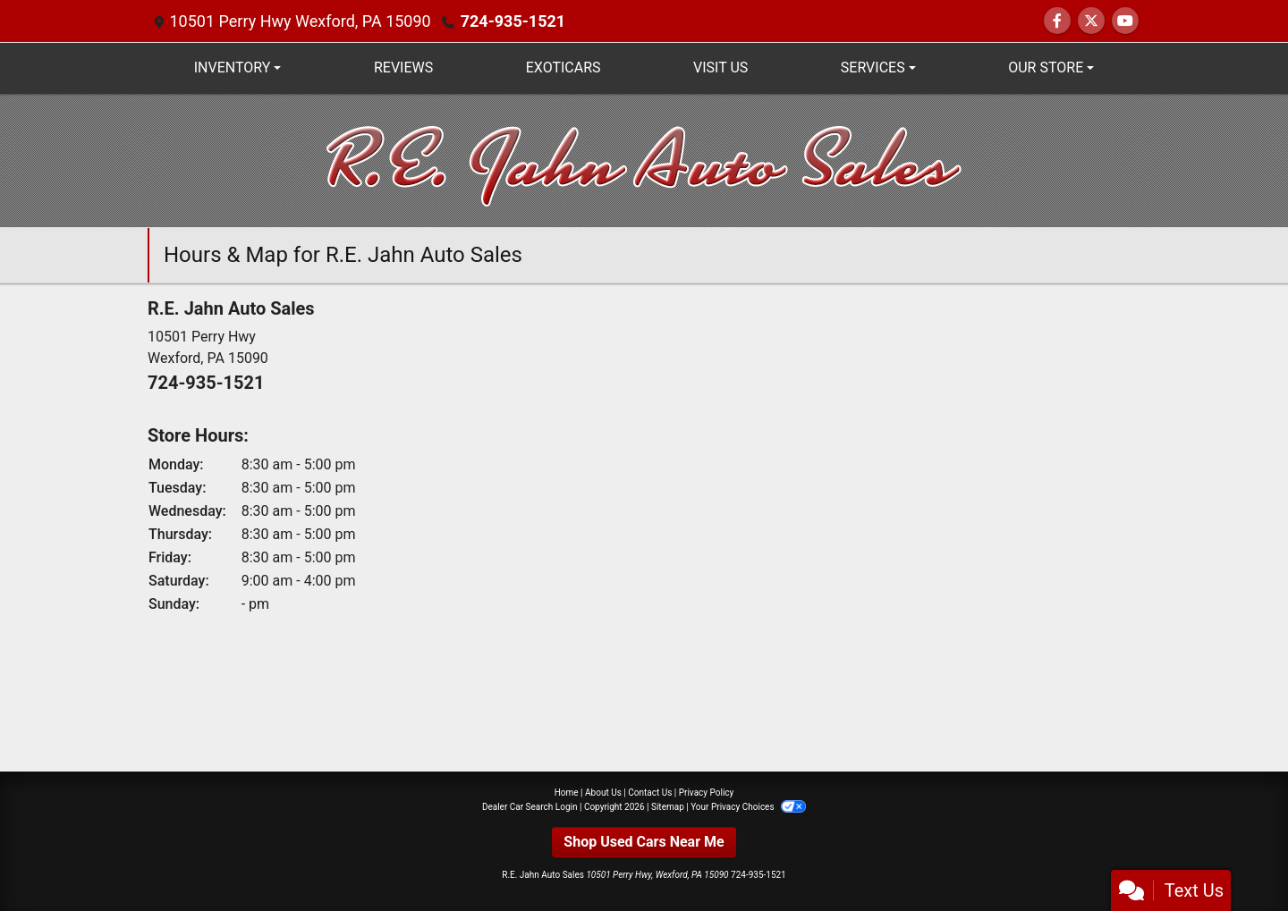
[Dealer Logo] (644, 159)
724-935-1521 (513, 21)
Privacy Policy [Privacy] (706, 792)
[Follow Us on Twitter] (1091, 21)
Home (567, 792)
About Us (603, 792)
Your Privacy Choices (748, 807)
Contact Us (650, 792)
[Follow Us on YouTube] (1125, 21)
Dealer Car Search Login (530, 807)
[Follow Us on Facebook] (1057, 21)
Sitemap (667, 807)
